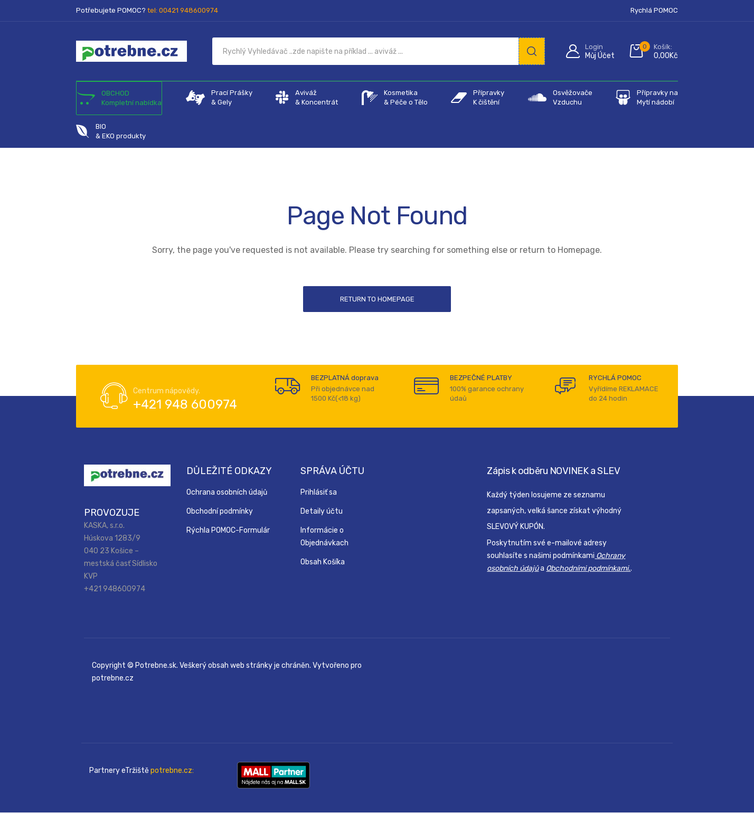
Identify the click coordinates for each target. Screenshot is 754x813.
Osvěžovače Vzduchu (560, 97)
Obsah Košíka (322, 562)
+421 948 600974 (185, 405)
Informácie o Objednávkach (324, 537)
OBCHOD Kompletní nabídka (119, 98)
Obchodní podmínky (219, 511)
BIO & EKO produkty (111, 131)
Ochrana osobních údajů (226, 492)
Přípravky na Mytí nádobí (647, 97)
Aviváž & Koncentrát (307, 97)
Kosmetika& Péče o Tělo (395, 97)
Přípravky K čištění (477, 97)
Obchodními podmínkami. (588, 568)
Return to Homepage (377, 299)
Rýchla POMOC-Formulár (228, 530)
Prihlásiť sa (318, 492)
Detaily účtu (321, 511)
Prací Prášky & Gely (219, 97)
